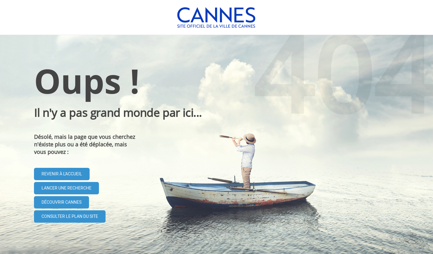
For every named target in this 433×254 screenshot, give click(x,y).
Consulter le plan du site (69, 216)
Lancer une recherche (66, 188)
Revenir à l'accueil (61, 174)
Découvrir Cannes (61, 202)
